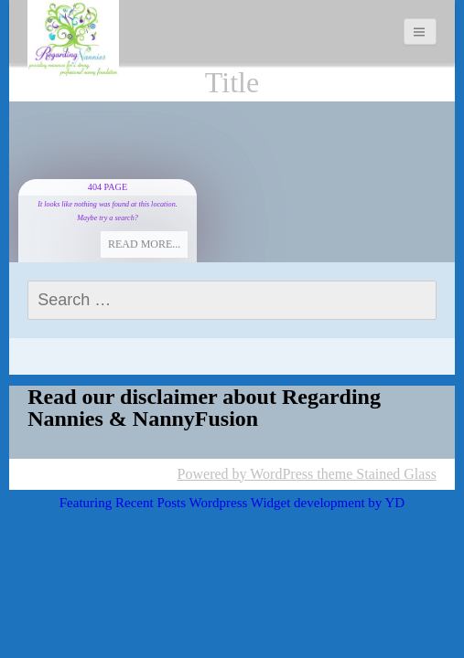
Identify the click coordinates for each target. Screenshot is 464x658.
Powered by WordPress (246, 474)
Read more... (144, 244)
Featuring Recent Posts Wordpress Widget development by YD (232, 502)
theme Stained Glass (375, 474)
